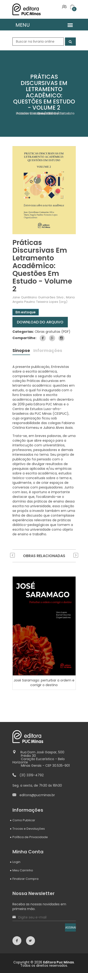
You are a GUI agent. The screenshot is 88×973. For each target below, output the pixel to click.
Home (39, 113)
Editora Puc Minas (58, 962)
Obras (52, 113)
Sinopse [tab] (21, 350)
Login (16, 862)
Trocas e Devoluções (28, 828)
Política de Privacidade (30, 837)
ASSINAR (70, 927)
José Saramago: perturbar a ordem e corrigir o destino (44, 682)
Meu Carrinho (22, 870)
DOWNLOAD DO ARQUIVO (40, 322)
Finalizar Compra (25, 879)
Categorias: (23, 331)
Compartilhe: (24, 338)
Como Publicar (23, 820)
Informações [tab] (47, 350)
